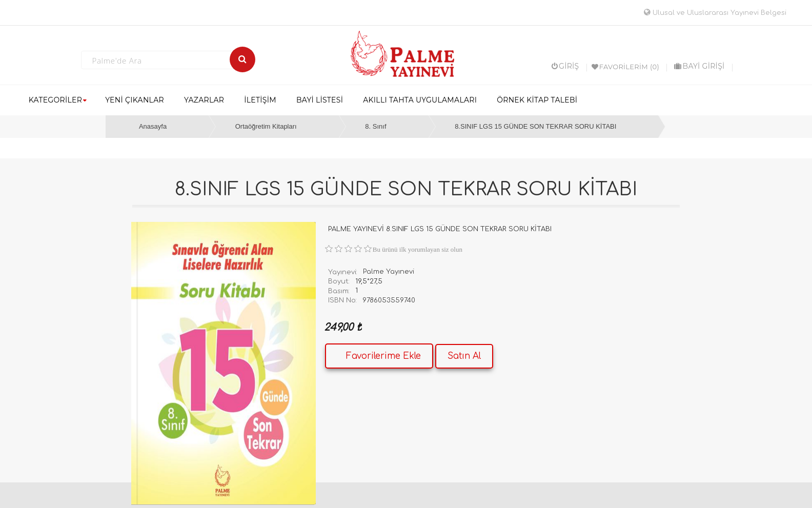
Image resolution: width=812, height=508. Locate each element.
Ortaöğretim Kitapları (266, 126)
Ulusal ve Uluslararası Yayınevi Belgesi (715, 12)
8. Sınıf (375, 126)
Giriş (565, 66)
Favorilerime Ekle (383, 356)
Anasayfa (153, 126)
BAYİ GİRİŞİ (699, 66)
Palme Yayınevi (388, 271)
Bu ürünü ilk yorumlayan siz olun (417, 249)
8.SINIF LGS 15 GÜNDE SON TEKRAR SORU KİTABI (535, 126)
